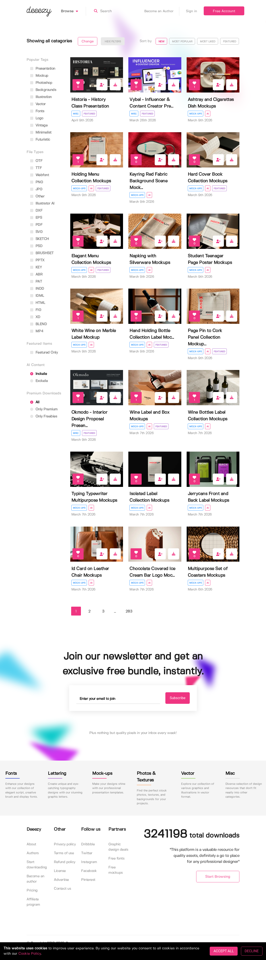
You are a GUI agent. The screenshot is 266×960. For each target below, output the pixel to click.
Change (88, 41)
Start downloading (37, 864)
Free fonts (116, 858)
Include (38, 374)
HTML (37, 303)
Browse (73, 11)
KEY (36, 267)
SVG (36, 232)
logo (36, 118)
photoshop (41, 83)
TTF (36, 168)
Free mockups (115, 870)
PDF (36, 224)
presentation (42, 68)
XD (35, 317)
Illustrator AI (42, 203)
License (60, 871)
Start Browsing (217, 876)
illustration (41, 97)
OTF (36, 161)
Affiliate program (33, 902)
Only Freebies (43, 416)
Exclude (39, 381)
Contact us (62, 888)
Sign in (191, 11)
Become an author (35, 879)
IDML (37, 295)
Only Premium (44, 409)
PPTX (37, 260)
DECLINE (252, 951)
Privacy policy (65, 844)
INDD (37, 288)
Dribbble (88, 844)
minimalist (40, 132)
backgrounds (43, 90)
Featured (229, 41)
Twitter (86, 853)
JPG (36, 189)
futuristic (40, 139)
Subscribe (178, 698)
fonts (37, 111)
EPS (36, 217)
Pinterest (88, 879)
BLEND (38, 324)
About (31, 844)
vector (38, 104)
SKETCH (39, 239)
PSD (36, 246)
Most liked (207, 41)
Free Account (224, 11)
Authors (33, 853)
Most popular (182, 41)
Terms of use (64, 853)
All (34, 402)
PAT (36, 281)
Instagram (89, 862)
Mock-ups (195, 114)
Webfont (39, 175)
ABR (36, 274)
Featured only (44, 352)
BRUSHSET (42, 253)
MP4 (36, 331)
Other (37, 196)
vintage (38, 125)
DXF (36, 210)
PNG (36, 182)
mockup (39, 75)
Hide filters (113, 41)
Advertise (61, 879)
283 (129, 611)
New (161, 41)
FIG (35, 310)
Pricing (32, 890)
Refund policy (64, 862)
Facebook (89, 871)
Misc (76, 114)
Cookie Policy (29, 953)
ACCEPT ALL (223, 951)
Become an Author (161, 11)
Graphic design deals (118, 847)
